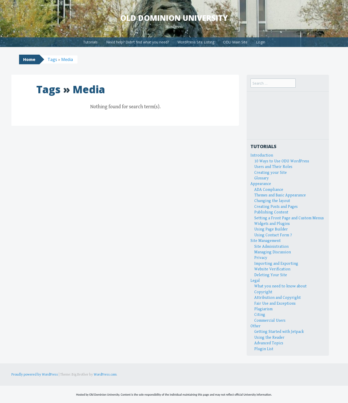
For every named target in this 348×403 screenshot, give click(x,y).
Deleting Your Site (270, 275)
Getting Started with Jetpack (279, 331)
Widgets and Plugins (272, 223)
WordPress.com (105, 375)
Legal (255, 280)
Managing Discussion (272, 252)
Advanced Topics (268, 343)
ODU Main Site (235, 42)
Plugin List (263, 349)
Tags (52, 59)
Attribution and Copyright (277, 297)
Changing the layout (272, 200)
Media (67, 59)
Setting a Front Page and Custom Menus (289, 218)
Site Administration (271, 246)
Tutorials (90, 42)
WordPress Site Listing (196, 42)
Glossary (261, 178)
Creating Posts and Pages (276, 206)
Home (29, 59)
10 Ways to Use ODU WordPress (281, 161)
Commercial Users (270, 320)
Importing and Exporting (276, 263)
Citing (259, 314)
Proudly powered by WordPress (34, 375)
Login (260, 42)
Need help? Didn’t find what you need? (137, 42)
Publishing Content (271, 212)
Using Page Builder (271, 229)
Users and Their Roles (273, 166)
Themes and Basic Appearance (280, 195)
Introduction (261, 155)
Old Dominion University (174, 18)
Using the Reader (269, 337)
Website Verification (272, 269)
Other (255, 326)
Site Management (265, 240)
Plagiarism (263, 309)
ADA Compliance (268, 189)
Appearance (260, 183)
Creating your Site (270, 172)
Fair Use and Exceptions (275, 303)
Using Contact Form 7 (273, 235)
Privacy (260, 257)
